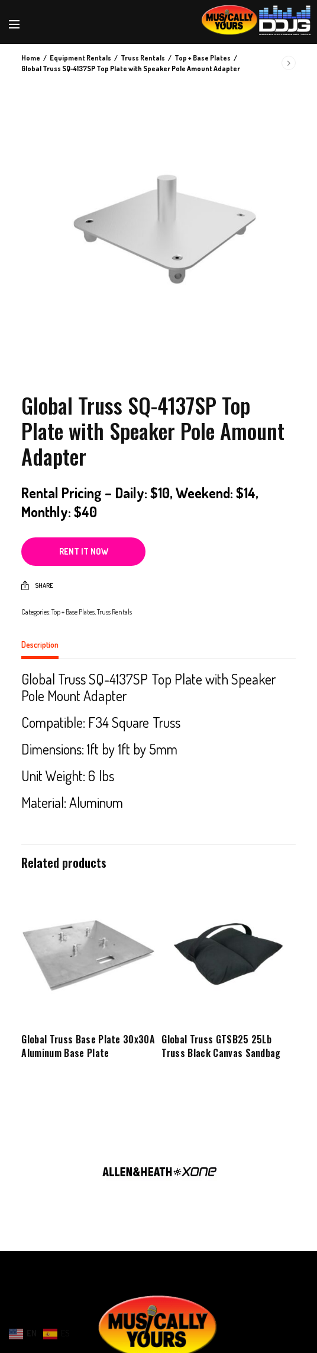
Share (37, 585)
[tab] (158, 649)
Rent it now (83, 551)
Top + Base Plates (202, 57)
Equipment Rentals (80, 57)
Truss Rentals (143, 57)
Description (40, 645)
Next (302, 1166)
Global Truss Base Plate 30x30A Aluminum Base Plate (88, 1045)
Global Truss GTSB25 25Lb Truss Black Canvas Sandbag (220, 1045)
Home (30, 57)
